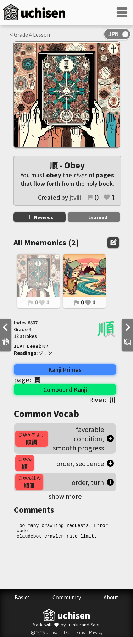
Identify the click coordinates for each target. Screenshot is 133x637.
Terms (79, 632)
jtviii (75, 197)
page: (27, 379)
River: (102, 399)
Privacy (96, 632)
